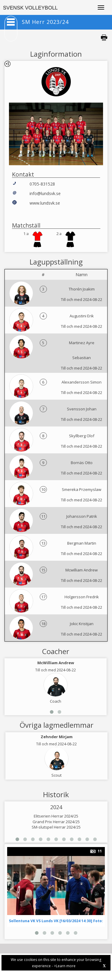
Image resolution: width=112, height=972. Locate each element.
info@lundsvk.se (45, 193)
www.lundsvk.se (45, 203)
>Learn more (65, 965)
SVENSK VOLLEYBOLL (30, 8)
